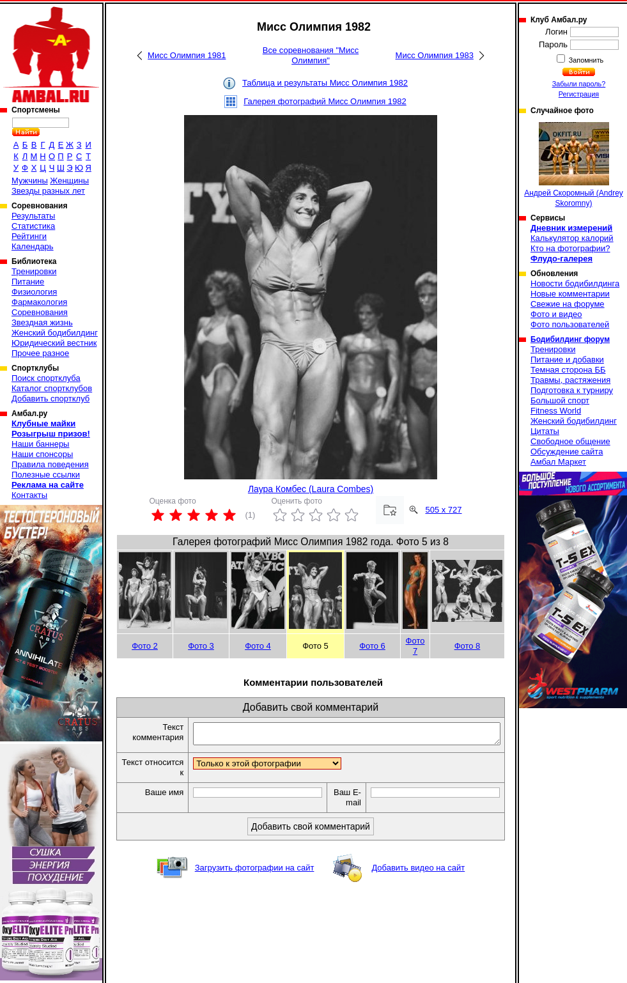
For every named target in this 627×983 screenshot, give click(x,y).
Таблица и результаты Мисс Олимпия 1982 (325, 83)
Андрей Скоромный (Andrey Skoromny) (573, 165)
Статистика (33, 226)
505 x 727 (443, 510)
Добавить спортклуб (50, 398)
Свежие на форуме (567, 304)
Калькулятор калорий (572, 238)
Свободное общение (570, 441)
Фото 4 (258, 646)
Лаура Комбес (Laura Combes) (310, 489)
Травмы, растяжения (570, 380)
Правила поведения (50, 464)
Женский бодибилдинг (55, 332)
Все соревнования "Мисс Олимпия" (311, 55)
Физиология (34, 292)
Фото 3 (201, 646)
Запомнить (585, 60)
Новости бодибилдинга (574, 283)
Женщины (69, 180)
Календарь (33, 246)
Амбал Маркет (558, 462)
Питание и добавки (567, 359)
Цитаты (544, 431)
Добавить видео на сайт (418, 871)
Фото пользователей (569, 324)
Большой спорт (559, 400)
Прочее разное (40, 353)
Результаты (33, 216)
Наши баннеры (40, 444)
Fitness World (555, 410)
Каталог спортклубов (52, 388)
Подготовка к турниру (571, 390)
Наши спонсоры (42, 454)
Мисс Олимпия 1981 (187, 55)
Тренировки (34, 271)
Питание (28, 281)
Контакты (29, 495)
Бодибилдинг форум (570, 339)
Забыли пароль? (579, 84)
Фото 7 (415, 646)
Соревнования (40, 312)
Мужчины (30, 180)
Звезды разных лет (48, 191)
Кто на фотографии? (570, 248)
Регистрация (579, 94)
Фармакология (39, 302)
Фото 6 (372, 646)
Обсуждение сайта (566, 451)
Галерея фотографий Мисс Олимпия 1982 (325, 101)
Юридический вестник (54, 343)
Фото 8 (467, 646)
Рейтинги (29, 236)
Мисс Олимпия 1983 (435, 55)
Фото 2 (145, 646)
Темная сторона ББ (568, 370)
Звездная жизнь (42, 322)
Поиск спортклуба (46, 378)
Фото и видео (556, 314)
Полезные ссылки (46, 474)
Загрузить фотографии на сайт (254, 871)
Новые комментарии (570, 293)
